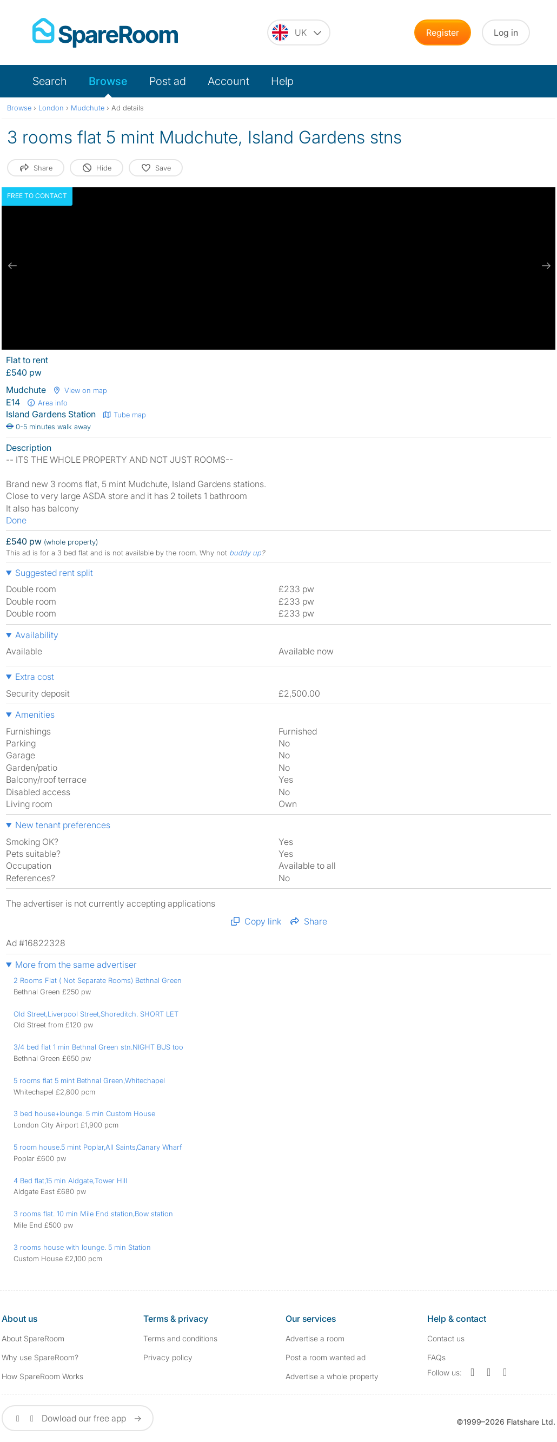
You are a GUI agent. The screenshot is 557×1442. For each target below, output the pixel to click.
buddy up (245, 552)
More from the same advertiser (76, 964)
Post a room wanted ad (326, 1357)
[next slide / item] (544, 265)
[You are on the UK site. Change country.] (298, 32)
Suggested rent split (54, 572)
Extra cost (34, 676)
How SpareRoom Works (42, 1376)
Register (442, 32)
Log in (506, 32)
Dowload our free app (78, 1418)
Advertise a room (315, 1338)
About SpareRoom (33, 1338)
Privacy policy (168, 1357)
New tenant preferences (62, 825)
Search (49, 81)
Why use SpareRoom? (40, 1357)
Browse (108, 81)
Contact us (446, 1338)
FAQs (436, 1357)
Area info (47, 402)
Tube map (124, 414)
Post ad (167, 81)
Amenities (35, 714)
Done (16, 520)
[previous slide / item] (12, 265)
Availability (36, 635)
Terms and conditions (180, 1338)
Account (228, 81)
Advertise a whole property (332, 1376)
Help (282, 81)
